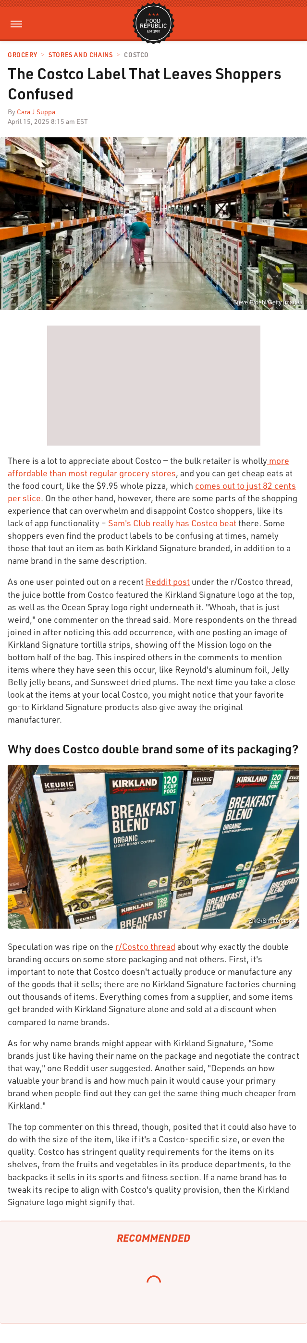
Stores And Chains (80, 55)
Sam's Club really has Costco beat (172, 523)
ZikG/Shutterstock (272, 921)
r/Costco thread (145, 946)
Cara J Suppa (36, 112)
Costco (136, 55)
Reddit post (168, 581)
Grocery (22, 55)
